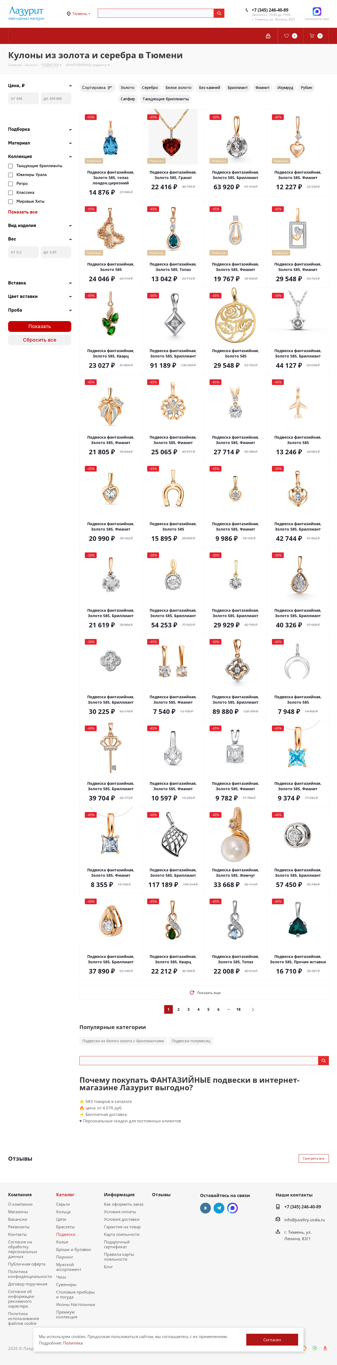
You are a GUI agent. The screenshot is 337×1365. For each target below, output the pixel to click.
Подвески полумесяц (191, 1040)
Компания (20, 1195)
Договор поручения (27, 1284)
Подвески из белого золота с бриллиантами (123, 1040)
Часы (61, 1277)
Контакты (17, 1234)
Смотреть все (314, 1158)
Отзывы (161, 1195)
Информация (119, 1195)
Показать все (23, 212)
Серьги (63, 1204)
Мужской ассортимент (68, 1267)
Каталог (65, 1195)
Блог (108, 1266)
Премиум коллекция (66, 1314)
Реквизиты (19, 1226)
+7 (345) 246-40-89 (270, 10)
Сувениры (66, 1284)
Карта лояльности (122, 1234)
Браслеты (65, 1226)
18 (238, 1009)
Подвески (65, 1234)
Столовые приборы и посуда (75, 1294)
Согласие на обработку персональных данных (22, 1249)
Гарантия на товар (122, 1226)
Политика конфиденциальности (30, 1274)
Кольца (63, 1211)
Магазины (18, 1211)
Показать (39, 326)
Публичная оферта (26, 1264)
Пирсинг (64, 1257)
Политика (73, 1343)
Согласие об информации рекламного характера (21, 1299)
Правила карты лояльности (119, 1256)
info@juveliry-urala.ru (304, 1219)
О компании (20, 1204)
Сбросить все (39, 340)
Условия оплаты (120, 1211)
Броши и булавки (73, 1249)
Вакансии (17, 1219)
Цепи (61, 1219)
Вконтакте (205, 1208)
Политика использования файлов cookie (23, 1318)
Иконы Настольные (75, 1304)
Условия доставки (122, 1219)
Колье (62, 1241)
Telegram (219, 1208)
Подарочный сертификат (117, 1244)
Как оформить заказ (123, 1204)
